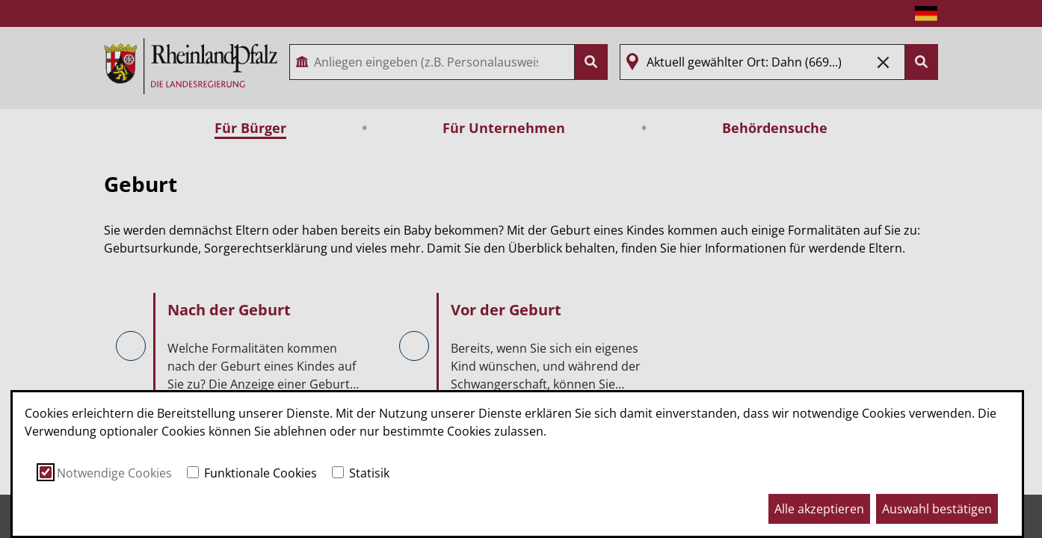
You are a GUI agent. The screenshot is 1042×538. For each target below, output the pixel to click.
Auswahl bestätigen (937, 509)
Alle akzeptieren (819, 509)
